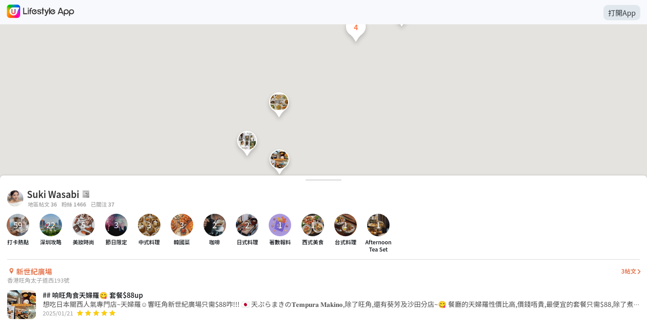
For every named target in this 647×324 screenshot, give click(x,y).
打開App (622, 12)
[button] (279, 164)
